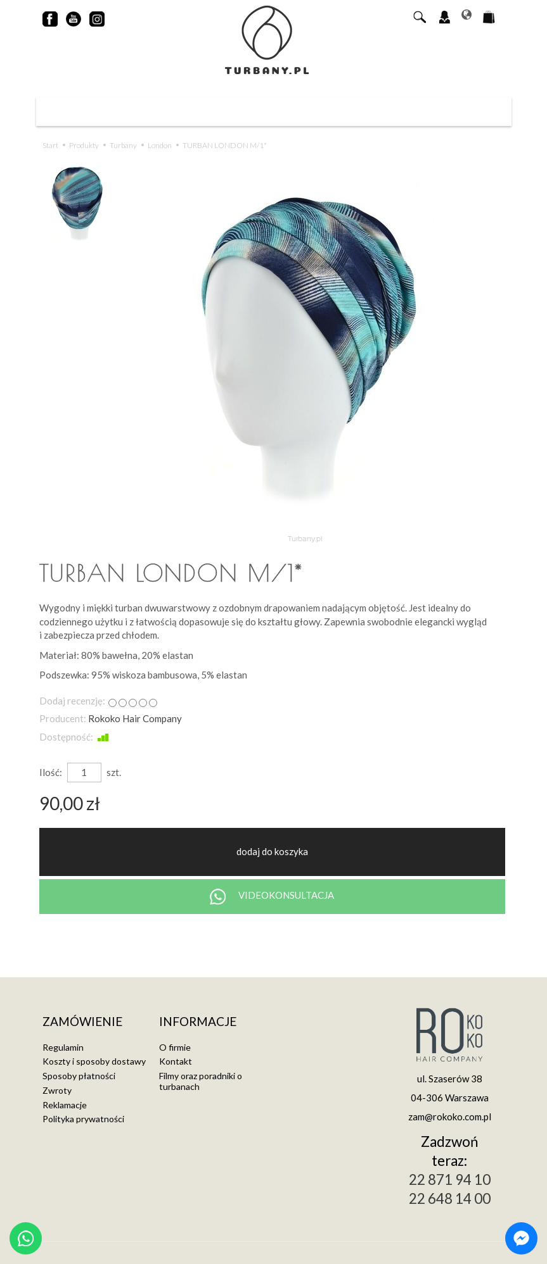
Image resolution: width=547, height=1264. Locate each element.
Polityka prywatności (83, 1118)
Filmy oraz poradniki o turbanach (200, 1081)
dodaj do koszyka (272, 851)
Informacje (197, 1022)
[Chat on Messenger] (521, 1238)
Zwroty (57, 1090)
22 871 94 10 (450, 1179)
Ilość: (50, 772)
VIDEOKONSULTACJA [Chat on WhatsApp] (272, 896)
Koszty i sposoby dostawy (94, 1061)
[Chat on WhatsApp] (26, 1238)
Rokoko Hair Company (135, 718)
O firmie (175, 1047)
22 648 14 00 (450, 1198)
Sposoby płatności (78, 1075)
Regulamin (63, 1047)
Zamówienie (82, 1022)
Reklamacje (64, 1104)
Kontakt (175, 1061)
